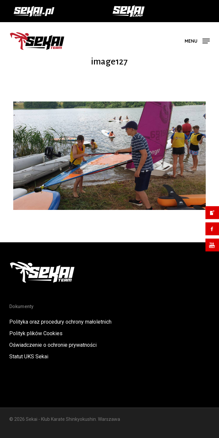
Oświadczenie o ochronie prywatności (53, 345)
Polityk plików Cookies (36, 333)
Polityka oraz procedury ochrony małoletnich (60, 322)
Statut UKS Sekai (28, 356)
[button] (197, 40)
